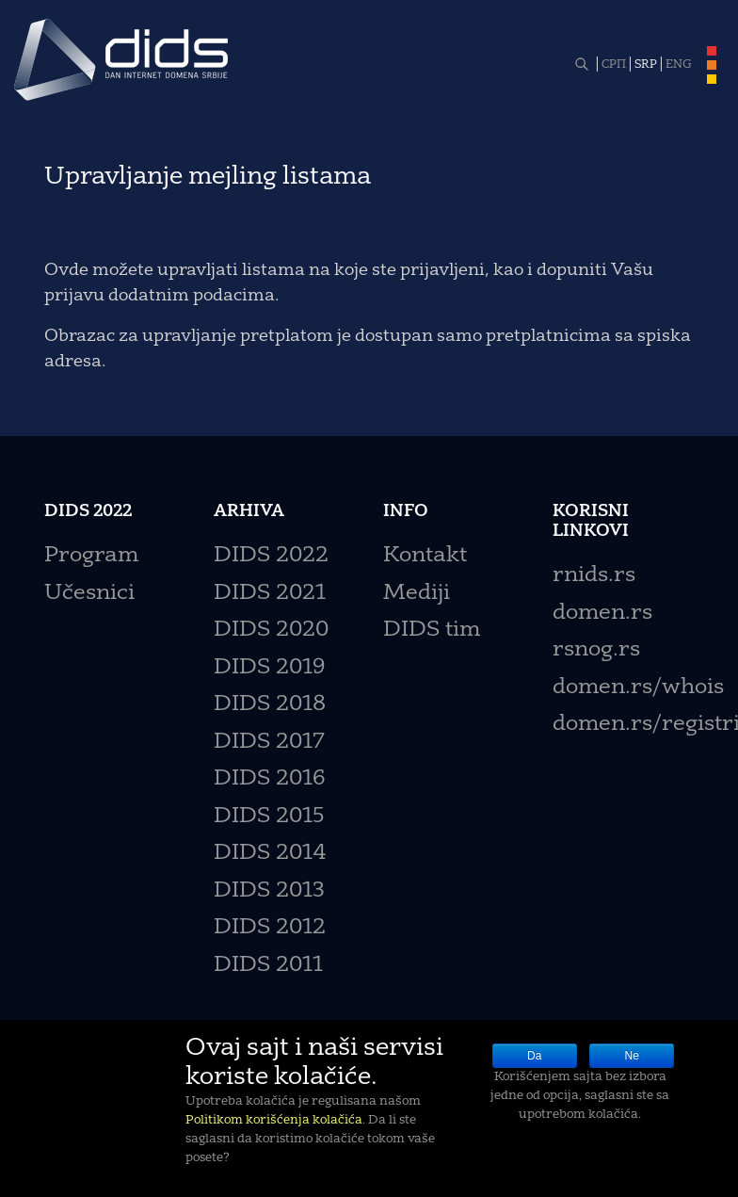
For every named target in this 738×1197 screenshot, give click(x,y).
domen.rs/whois (638, 688)
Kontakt (425, 556)
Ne (632, 1055)
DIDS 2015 (269, 817)
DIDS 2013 (269, 891)
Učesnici (89, 594)
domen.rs (602, 613)
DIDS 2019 (269, 668)
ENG (679, 65)
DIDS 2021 (270, 594)
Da (534, 1055)
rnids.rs (594, 576)
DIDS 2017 (269, 742)
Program (91, 556)
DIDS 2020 (271, 630)
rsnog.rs (596, 650)
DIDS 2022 (271, 556)
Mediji (416, 594)
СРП (614, 65)
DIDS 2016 (269, 779)
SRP (645, 65)
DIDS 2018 (270, 705)
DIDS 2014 (270, 854)
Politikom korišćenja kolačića (273, 1120)
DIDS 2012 (270, 928)
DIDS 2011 (268, 966)
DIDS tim (431, 630)
